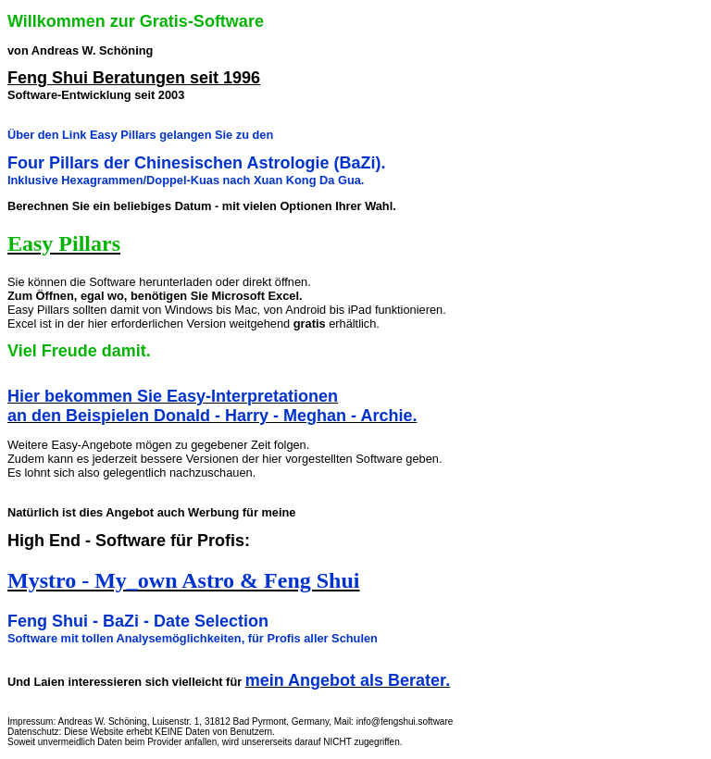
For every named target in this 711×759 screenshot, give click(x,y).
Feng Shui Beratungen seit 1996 (133, 77)
